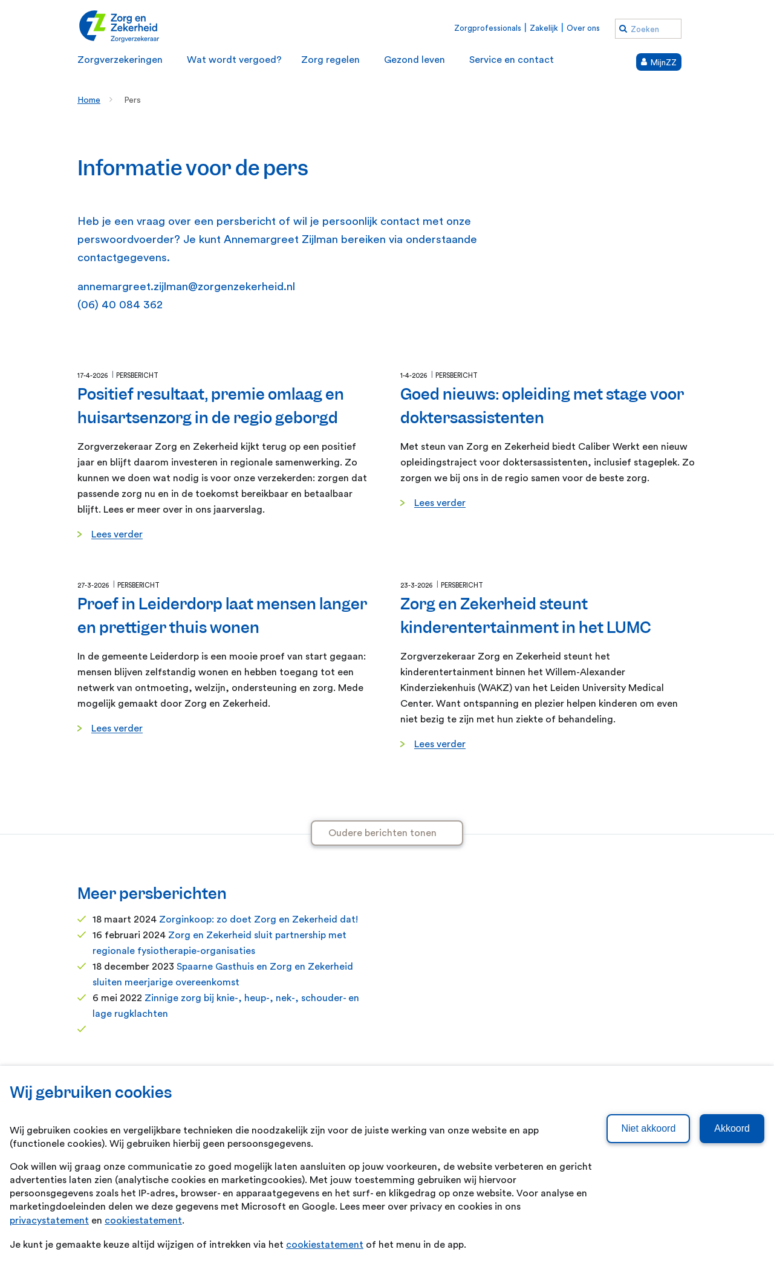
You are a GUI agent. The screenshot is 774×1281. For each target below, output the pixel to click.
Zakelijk (544, 28)
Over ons (583, 28)
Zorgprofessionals (487, 28)
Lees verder (117, 534)
